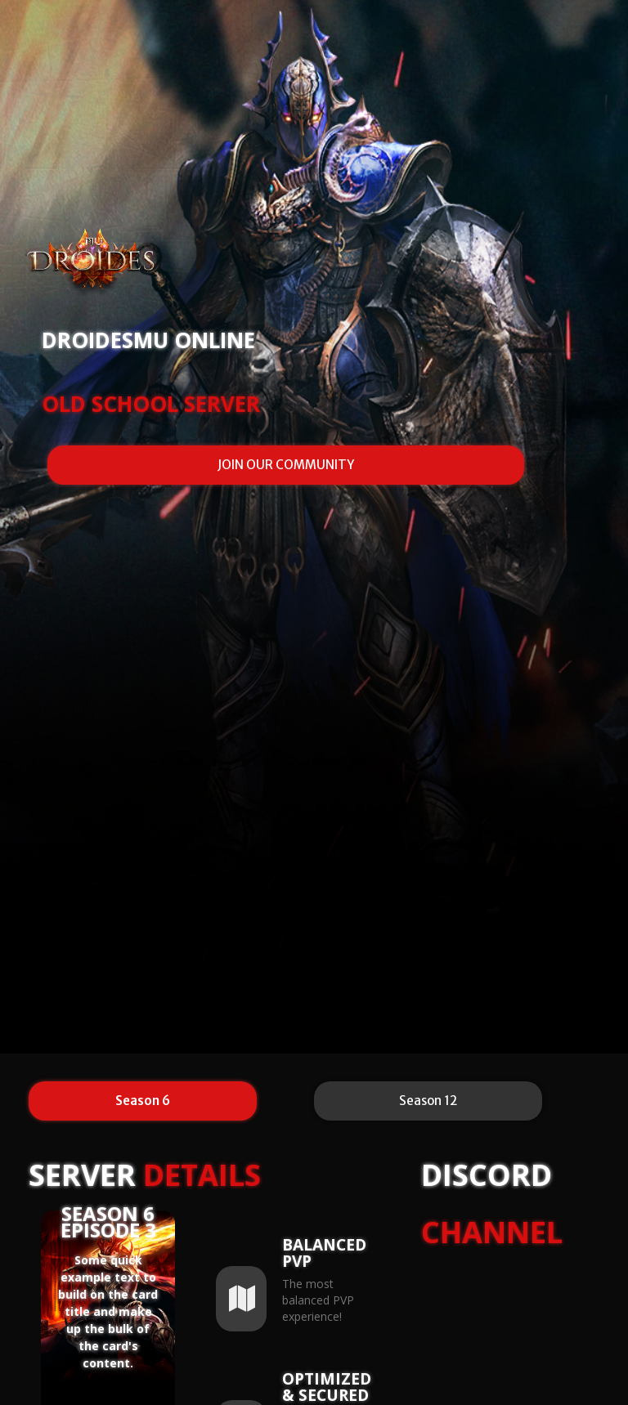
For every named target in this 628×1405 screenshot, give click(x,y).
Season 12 (428, 1100)
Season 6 (142, 1100)
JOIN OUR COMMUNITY (286, 464)
